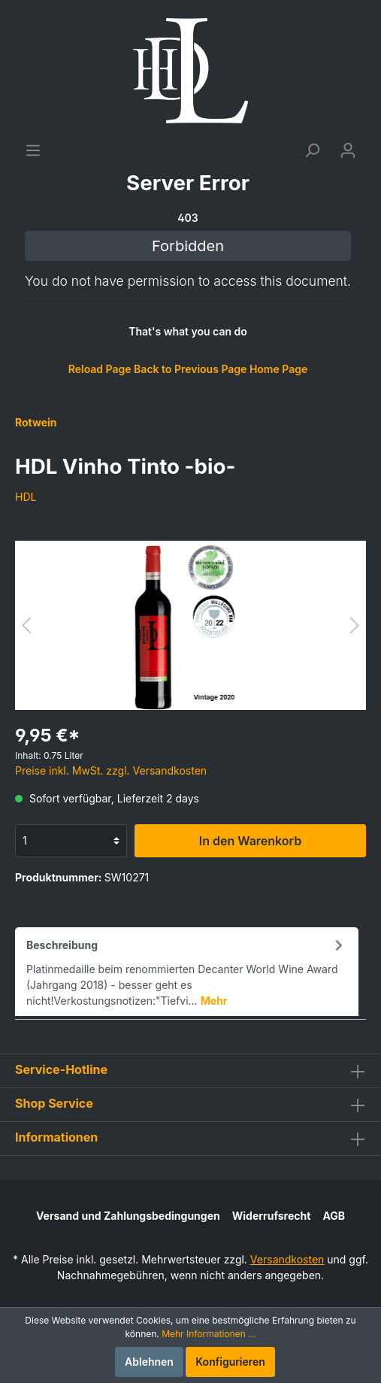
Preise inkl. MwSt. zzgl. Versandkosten (111, 770)
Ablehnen (149, 1361)
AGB (333, 1215)
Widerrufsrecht (271, 1215)
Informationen (56, 1137)
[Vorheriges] (26, 625)
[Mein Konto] (348, 150)
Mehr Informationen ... (209, 1333)
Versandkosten (287, 1259)
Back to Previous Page (190, 368)
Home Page (278, 368)
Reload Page (100, 368)
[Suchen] (312, 150)
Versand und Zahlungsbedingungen (128, 1215)
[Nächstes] (354, 625)
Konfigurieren (230, 1361)
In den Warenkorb (250, 840)
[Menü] (33, 150)
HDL (25, 496)
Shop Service (54, 1103)
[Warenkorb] (188, 274)
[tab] (186, 971)
